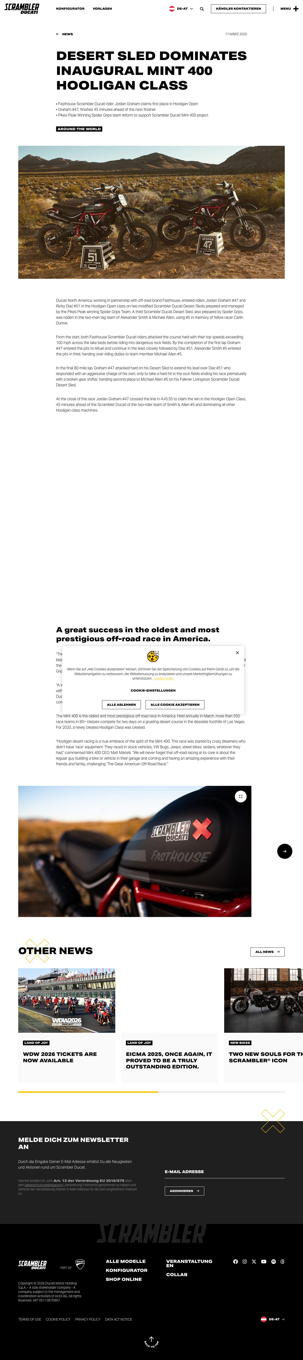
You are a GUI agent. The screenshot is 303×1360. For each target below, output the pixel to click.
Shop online (124, 1279)
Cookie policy (164, 678)
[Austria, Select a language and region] (181, 9)
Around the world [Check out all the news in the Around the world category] (79, 129)
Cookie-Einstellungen (153, 690)
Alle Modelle (126, 1261)
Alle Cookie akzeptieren (175, 704)
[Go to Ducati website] (80, 1264)
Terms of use (29, 1319)
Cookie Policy (58, 1319)
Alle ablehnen (121, 704)
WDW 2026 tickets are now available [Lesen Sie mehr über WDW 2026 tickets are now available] (60, 1057)
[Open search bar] (202, 9)
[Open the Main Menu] (290, 8)
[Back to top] (151, 1342)
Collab (176, 1275)
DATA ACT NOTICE (118, 1319)
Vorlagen (102, 8)
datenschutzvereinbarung (43, 1185)
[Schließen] (237, 653)
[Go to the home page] (21, 9)
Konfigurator (70, 8)
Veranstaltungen (189, 1263)
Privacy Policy (88, 1319)
